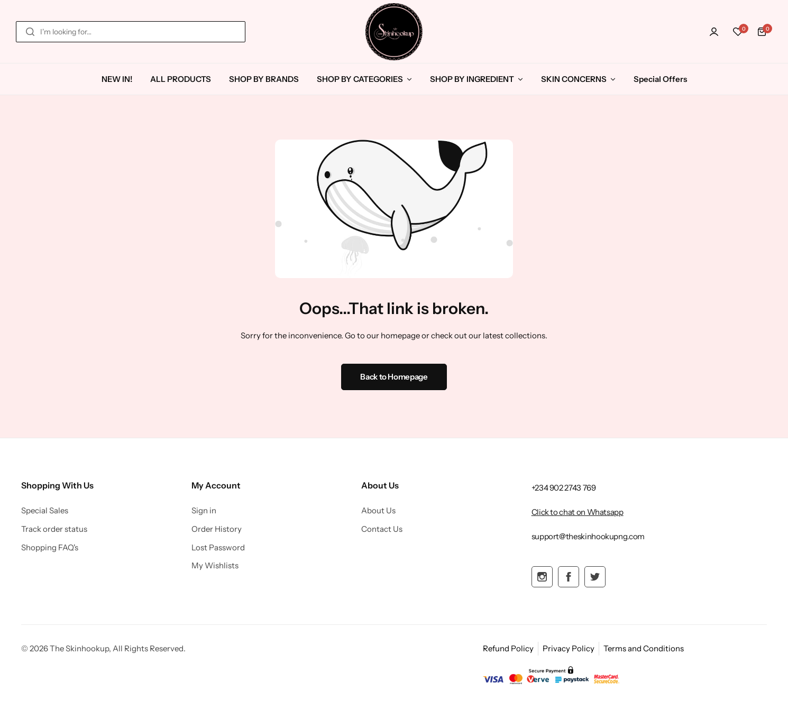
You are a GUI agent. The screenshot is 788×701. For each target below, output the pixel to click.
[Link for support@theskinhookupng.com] (588, 536)
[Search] (30, 31)
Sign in (203, 510)
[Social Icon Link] (542, 576)
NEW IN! (117, 79)
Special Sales (44, 510)
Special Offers (660, 79)
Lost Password (218, 547)
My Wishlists (215, 565)
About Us (378, 510)
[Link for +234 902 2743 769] (564, 488)
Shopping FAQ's (49, 547)
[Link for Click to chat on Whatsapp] (578, 512)
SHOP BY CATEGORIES (360, 79)
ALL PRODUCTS (180, 79)
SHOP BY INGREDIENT (472, 79)
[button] (737, 31)
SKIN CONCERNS (574, 79)
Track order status (54, 529)
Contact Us (381, 529)
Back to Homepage (393, 377)
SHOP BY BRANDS (264, 79)
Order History (216, 529)
